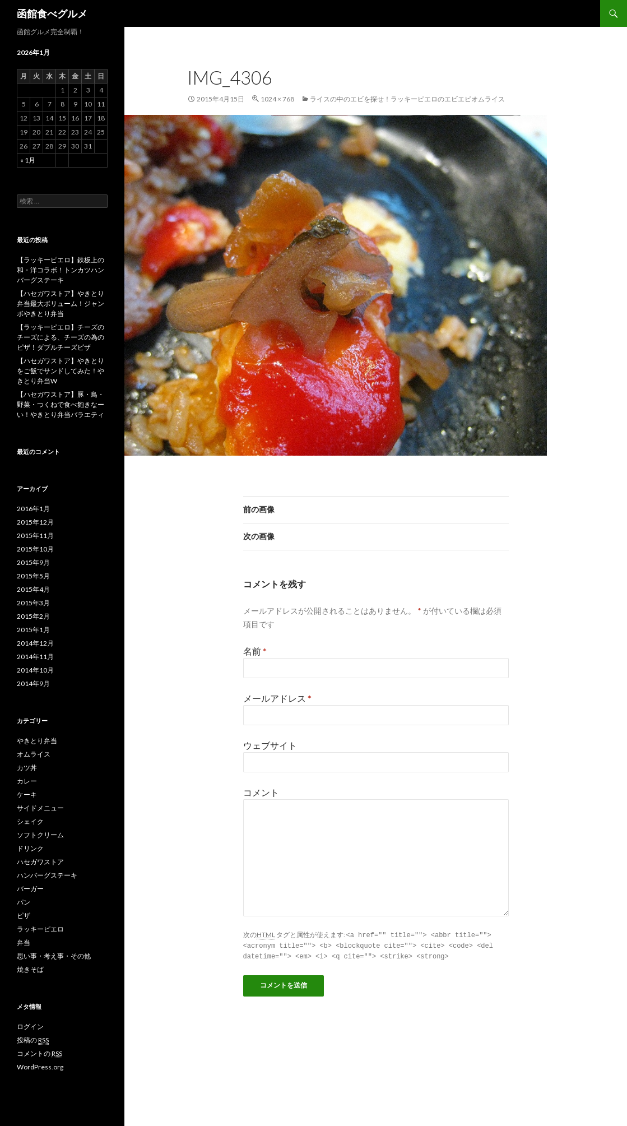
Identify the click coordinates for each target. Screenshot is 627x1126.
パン (23, 902)
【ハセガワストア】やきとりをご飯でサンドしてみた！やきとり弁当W (60, 370)
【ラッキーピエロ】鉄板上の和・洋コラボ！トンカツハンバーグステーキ (60, 270)
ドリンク (30, 848)
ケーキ (27, 794)
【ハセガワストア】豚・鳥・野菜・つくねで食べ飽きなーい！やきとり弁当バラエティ (60, 404)
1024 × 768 (277, 99)
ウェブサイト (270, 745)
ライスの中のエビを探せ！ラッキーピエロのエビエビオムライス (407, 99)
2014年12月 (35, 643)
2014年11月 (35, 656)
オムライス (33, 754)
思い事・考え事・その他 (54, 956)
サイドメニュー (40, 808)
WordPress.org (40, 1067)
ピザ (23, 915)
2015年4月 (33, 589)
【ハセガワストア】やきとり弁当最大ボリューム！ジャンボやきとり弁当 (60, 303)
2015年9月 (33, 562)
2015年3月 (33, 603)
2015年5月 (33, 576)
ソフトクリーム (40, 835)
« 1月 (27, 160)
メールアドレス (277, 698)
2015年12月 (35, 522)
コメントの (39, 1053)
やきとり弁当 (37, 740)
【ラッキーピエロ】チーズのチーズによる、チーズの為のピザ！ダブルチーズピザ (60, 337)
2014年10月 (35, 670)
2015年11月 (35, 535)
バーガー (30, 888)
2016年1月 (33, 508)
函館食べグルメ (52, 13)
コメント (261, 792)
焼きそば (30, 969)
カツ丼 (27, 767)
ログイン (30, 1026)
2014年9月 (33, 683)
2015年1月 (33, 629)
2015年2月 (33, 616)
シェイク (30, 821)
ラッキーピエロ (40, 929)
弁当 (23, 942)
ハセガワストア (40, 862)
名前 (255, 651)
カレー (27, 781)
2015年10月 (35, 549)
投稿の (33, 1040)
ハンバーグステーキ (47, 875)
